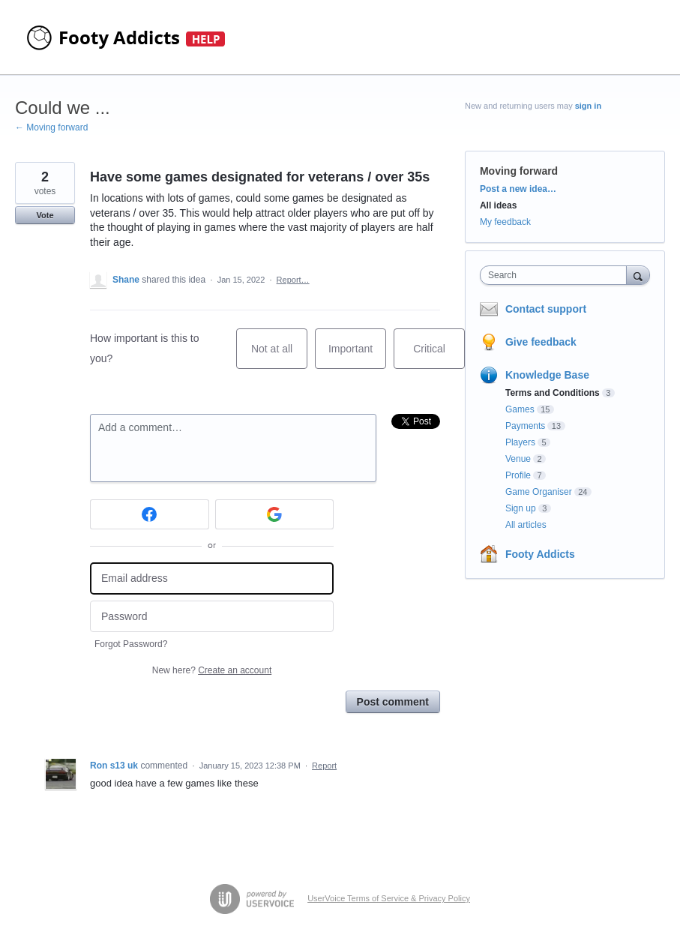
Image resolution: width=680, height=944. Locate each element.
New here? (211, 670)
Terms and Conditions (552, 393)
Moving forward (519, 171)
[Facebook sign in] (149, 514)
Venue (518, 459)
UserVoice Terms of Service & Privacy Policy (388, 898)
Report (324, 765)
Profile (518, 475)
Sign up (520, 508)
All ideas (498, 205)
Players (520, 442)
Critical (439, 356)
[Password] (212, 617)
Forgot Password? (130, 644)
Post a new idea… (518, 189)
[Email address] (212, 578)
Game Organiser (538, 492)
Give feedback (541, 342)
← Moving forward (51, 127)
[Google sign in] (274, 514)
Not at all (279, 356)
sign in (588, 105)
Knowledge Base (547, 375)
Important (357, 356)
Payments (525, 426)
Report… (293, 279)
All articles (526, 525)
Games (520, 409)
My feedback (505, 222)
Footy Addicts (540, 554)
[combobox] (556, 275)
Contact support (545, 309)
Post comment (393, 702)
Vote (44, 215)
